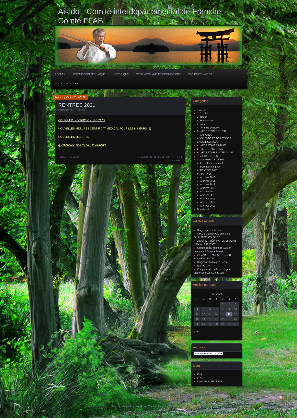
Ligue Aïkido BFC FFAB (209, 381)
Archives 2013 (207, 188)
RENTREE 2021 (77, 110)
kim (68, 97)
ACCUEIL (60, 74)
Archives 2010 (207, 177)
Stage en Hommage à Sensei (212, 262)
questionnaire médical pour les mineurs (82, 145)
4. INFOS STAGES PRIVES (211, 145)
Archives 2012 (207, 184)
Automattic (179, 406)
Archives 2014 (207, 191)
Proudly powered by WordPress (130, 406)
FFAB (200, 378)
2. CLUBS (202, 113)
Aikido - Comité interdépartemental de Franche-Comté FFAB (141, 16)
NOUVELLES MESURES (73, 136)
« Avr (196, 331)
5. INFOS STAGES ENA (210, 149)
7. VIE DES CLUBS (207, 156)
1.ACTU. (201, 110)
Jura (202, 124)
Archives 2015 (207, 195)
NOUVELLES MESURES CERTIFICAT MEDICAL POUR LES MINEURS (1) (104, 128)
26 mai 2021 (80, 97)
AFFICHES (206, 134)
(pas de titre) (204, 265)
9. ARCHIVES (204, 173)
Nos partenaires (200, 74)
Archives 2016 (207, 198)
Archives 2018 (207, 205)
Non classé (203, 209)
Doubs (203, 117)
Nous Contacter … (68, 83)
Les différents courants (212, 163)
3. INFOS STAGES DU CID (211, 131)
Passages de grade (210, 166)
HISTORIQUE (121, 74)
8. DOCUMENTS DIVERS (211, 159)
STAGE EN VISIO (69, 157)
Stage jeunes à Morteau (209, 230)
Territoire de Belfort (210, 127)
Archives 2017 (207, 202)
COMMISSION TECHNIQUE (89, 74)
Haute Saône (207, 120)
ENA (199, 374)
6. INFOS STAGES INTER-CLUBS (215, 152)
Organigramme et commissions (158, 74)
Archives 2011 (207, 181)
